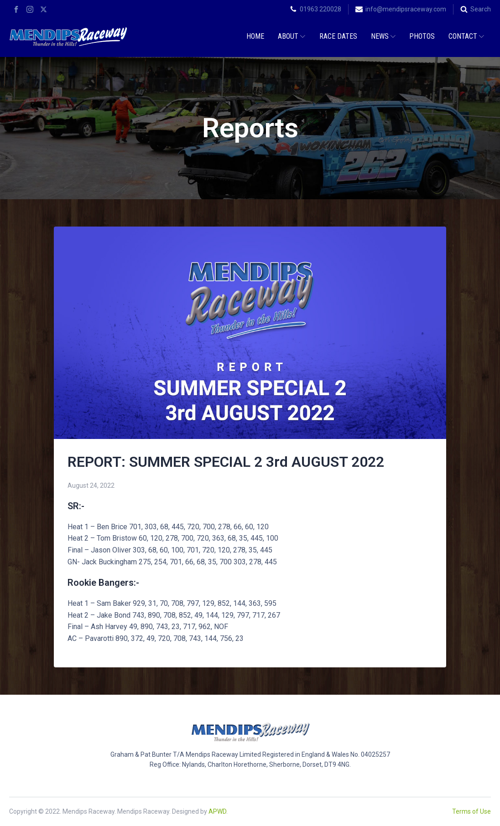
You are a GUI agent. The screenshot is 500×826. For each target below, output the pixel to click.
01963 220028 (320, 9)
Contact (466, 36)
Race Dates (338, 36)
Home (255, 36)
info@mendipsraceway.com (405, 9)
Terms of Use (471, 811)
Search (480, 9)
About (291, 36)
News (383, 36)
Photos (422, 36)
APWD (217, 811)
